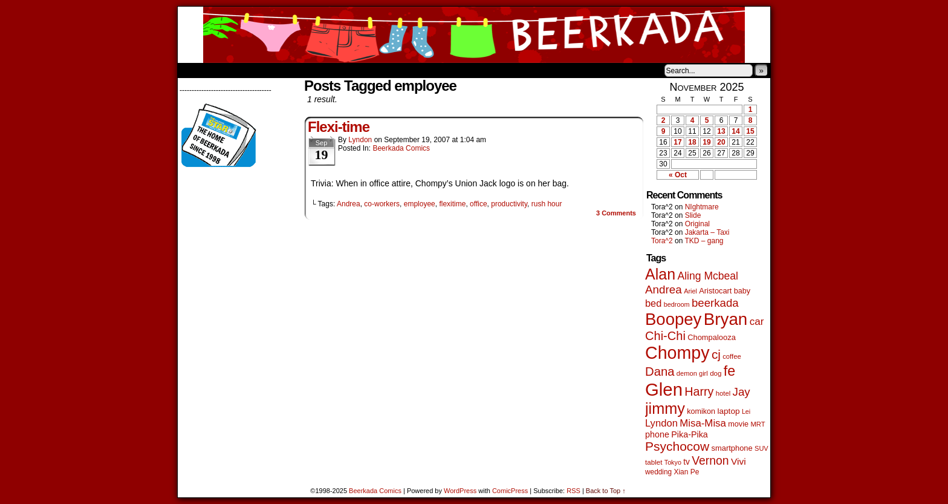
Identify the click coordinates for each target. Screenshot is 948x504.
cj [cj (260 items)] (716, 354)
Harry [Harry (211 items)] (698, 391)
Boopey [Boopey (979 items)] (673, 319)
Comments (616, 213)
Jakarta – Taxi (707, 232)
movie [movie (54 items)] (738, 424)
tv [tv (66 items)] (686, 461)
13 (721, 131)
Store (267, 70)
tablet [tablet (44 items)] (653, 462)
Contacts (314, 70)
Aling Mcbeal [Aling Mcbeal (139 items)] (707, 276)
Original (697, 224)
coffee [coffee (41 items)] (731, 356)
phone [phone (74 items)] (657, 434)
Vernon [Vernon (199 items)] (710, 460)
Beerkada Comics (474, 35)
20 (721, 142)
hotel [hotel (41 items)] (723, 393)
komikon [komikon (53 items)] (701, 411)
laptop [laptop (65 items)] (728, 411)
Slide (693, 215)
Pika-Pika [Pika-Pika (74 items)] (689, 434)
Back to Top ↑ (606, 490)
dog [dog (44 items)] (715, 373)
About (230, 70)
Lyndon (360, 140)
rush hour (546, 204)
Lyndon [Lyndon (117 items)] (661, 423)
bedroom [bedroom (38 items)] (677, 304)
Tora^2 (662, 241)
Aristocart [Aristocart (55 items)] (715, 290)
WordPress (460, 490)
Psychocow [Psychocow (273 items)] (677, 446)
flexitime (452, 204)
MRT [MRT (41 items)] (757, 424)
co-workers (382, 204)
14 (735, 131)
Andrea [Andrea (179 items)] (663, 289)
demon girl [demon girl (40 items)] (692, 373)
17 (677, 142)
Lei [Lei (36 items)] (746, 411)
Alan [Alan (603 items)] (660, 274)
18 (692, 142)
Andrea (348, 204)
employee (419, 204)
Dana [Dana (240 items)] (660, 371)
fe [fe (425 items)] (729, 371)
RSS (573, 490)
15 (750, 131)
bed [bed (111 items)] (653, 303)
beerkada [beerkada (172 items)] (715, 302)
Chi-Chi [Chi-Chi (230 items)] (665, 335)
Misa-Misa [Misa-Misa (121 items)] (703, 423)
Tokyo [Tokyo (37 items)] (672, 462)
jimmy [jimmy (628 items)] (665, 408)
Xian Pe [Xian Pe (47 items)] (686, 472)
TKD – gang (703, 241)
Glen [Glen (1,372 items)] (664, 389)
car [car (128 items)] (757, 321)
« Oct (678, 175)
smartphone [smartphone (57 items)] (732, 448)
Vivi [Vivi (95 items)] (738, 461)
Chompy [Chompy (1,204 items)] (677, 352)
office (478, 204)
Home (194, 70)
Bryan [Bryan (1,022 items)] (726, 319)
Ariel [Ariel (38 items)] (690, 291)
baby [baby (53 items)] (742, 291)
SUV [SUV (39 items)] (761, 448)
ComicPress (510, 490)
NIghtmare (702, 207)
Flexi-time (338, 127)
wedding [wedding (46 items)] (658, 472)
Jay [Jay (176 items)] (741, 391)
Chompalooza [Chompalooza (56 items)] (711, 337)
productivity (509, 204)
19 (706, 142)
